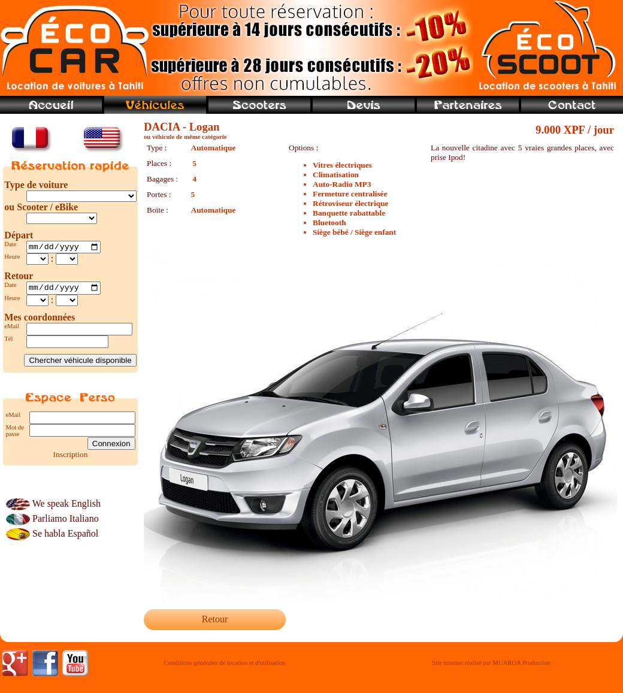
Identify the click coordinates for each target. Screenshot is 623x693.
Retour (215, 619)
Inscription (70, 457)
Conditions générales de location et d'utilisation (224, 662)
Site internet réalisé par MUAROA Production (491, 662)
